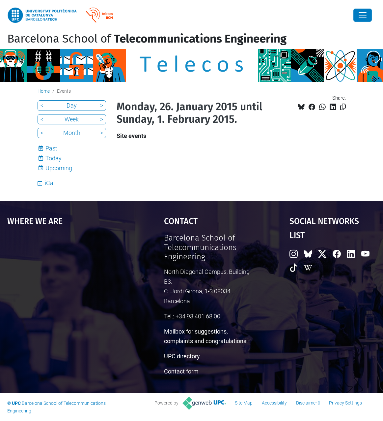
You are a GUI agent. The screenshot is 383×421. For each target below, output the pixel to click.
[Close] (362, 15)
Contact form (181, 371)
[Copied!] (343, 107)
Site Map (244, 402)
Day (72, 105)
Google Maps (66, 282)
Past (51, 148)
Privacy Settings (345, 402)
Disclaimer (306, 402)
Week (72, 119)
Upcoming (58, 168)
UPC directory (182, 356)
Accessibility (274, 402)
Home (44, 91)
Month (71, 132)
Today (53, 158)
